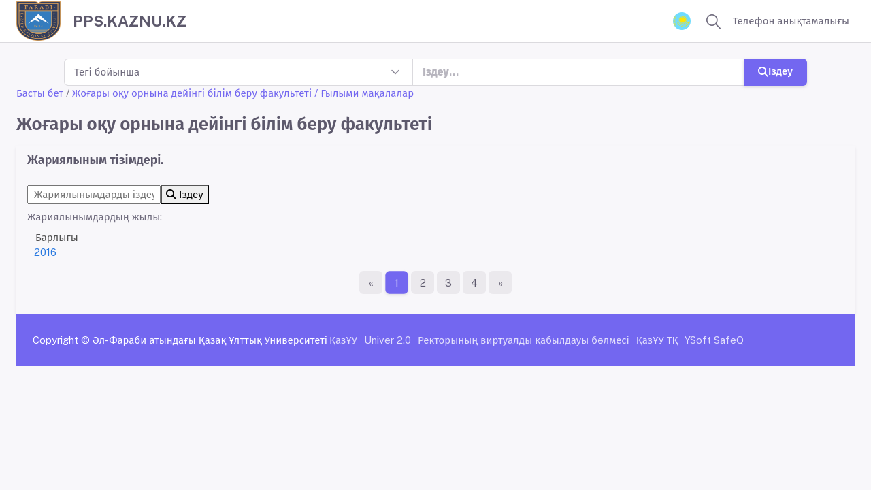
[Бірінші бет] (370, 282)
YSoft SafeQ (714, 340)
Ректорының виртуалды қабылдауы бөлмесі (523, 340)
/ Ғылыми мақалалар (364, 93)
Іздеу (775, 71)
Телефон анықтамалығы (791, 21)
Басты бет (39, 93)
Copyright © (61, 340)
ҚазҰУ (343, 340)
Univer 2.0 (387, 340)
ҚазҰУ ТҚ (657, 340)
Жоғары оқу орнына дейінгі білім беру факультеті (192, 93)
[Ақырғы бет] (500, 282)
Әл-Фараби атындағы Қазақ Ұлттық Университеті (210, 340)
